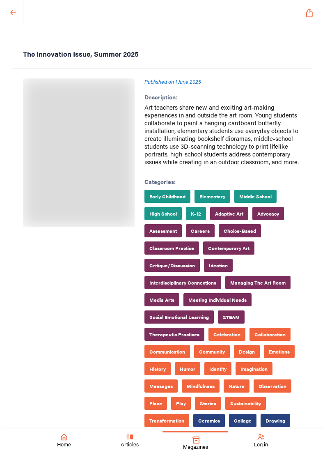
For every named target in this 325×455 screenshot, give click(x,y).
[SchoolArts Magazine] (161, 13)
